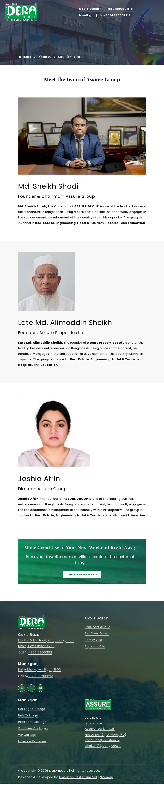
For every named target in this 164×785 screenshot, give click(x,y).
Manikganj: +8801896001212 (103, 15)
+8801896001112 (38, 654)
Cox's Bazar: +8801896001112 (103, 9)
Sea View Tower (97, 635)
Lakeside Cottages (32, 743)
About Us (44, 57)
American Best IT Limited (78, 778)
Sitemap (106, 778)
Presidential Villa (97, 628)
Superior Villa (95, 648)
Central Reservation (82, 575)
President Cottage (32, 723)
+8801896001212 (39, 677)
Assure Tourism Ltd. (100, 730)
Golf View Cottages (33, 730)
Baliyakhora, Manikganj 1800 (39, 671)
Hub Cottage (28, 717)
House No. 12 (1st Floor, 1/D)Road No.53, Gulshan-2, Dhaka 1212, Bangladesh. (105, 741)
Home (25, 57)
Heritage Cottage (31, 710)
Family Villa (93, 641)
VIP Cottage (27, 736)
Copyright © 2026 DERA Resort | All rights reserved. (60, 772)
